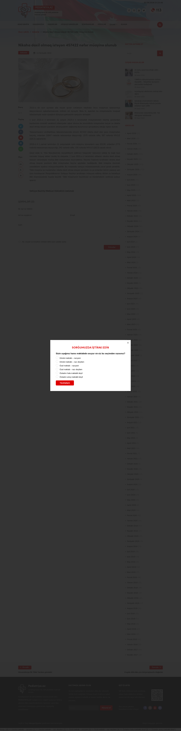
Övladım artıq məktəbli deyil (71, 377)
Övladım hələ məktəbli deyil (71, 373)
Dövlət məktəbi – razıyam (70, 358)
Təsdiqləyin (65, 383)
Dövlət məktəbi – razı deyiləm (72, 362)
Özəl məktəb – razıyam (69, 366)
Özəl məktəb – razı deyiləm (71, 369)
